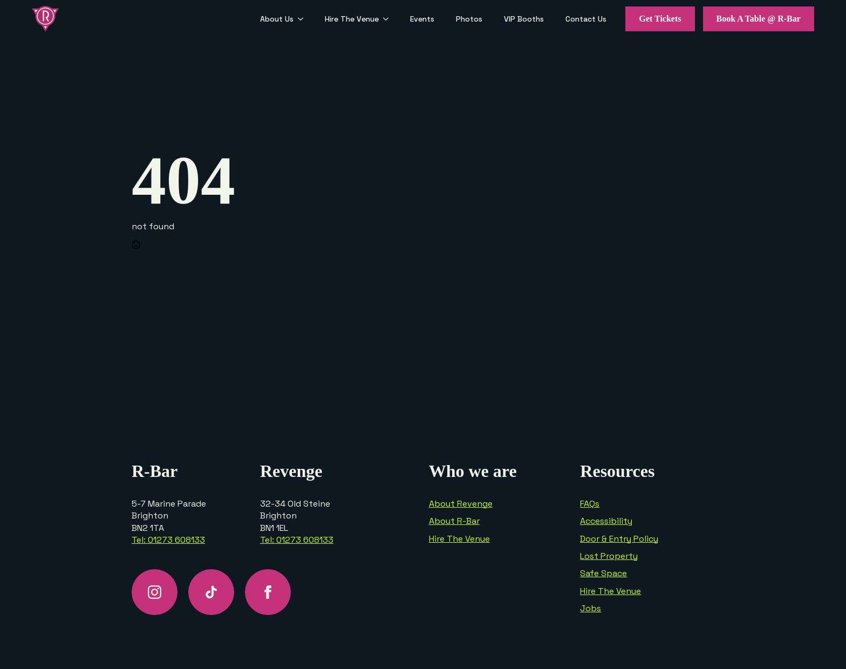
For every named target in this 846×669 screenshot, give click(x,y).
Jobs (590, 608)
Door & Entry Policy (619, 538)
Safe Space (603, 573)
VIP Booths (524, 19)
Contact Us (585, 19)
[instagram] (155, 592)
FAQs (589, 503)
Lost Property (609, 556)
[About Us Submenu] (304, 18)
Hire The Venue (352, 19)
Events (422, 19)
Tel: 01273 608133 (168, 539)
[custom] (211, 592)
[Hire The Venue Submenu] (389, 18)
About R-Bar (454, 521)
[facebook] (268, 592)
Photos (469, 19)
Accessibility (606, 521)
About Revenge (461, 503)
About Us (277, 19)
